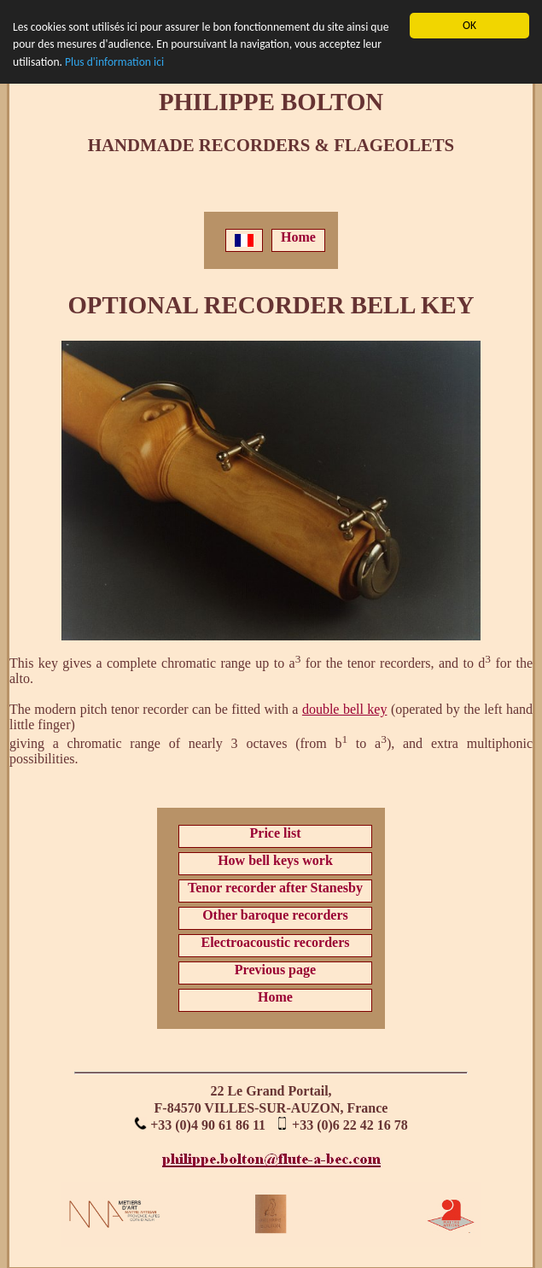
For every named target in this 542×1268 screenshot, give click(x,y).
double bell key (345, 709)
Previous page (275, 969)
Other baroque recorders (275, 915)
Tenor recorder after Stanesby (275, 887)
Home (298, 237)
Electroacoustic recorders (275, 942)
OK (469, 25)
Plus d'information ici (114, 62)
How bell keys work (275, 860)
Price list (275, 833)
